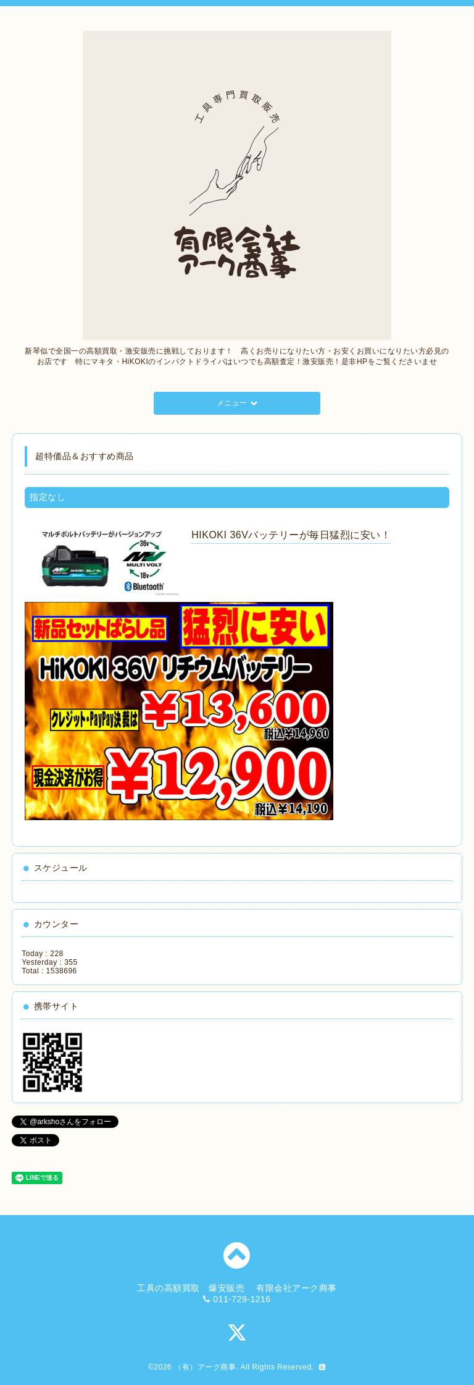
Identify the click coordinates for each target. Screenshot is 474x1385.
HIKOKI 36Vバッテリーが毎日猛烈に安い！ (291, 535)
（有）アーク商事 (205, 1367)
